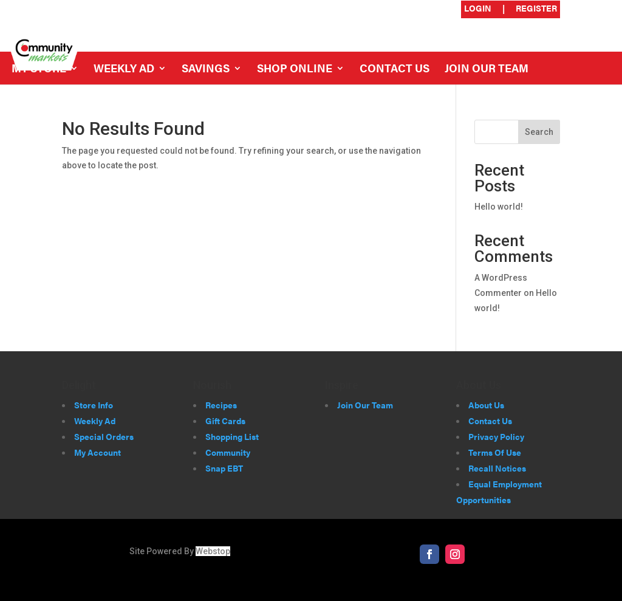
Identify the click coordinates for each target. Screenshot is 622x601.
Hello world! (498, 206)
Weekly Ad (124, 69)
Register (536, 9)
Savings (206, 69)
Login (477, 9)
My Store (39, 69)
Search (539, 132)
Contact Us (394, 69)
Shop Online (294, 69)
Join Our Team (486, 69)
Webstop (213, 551)
